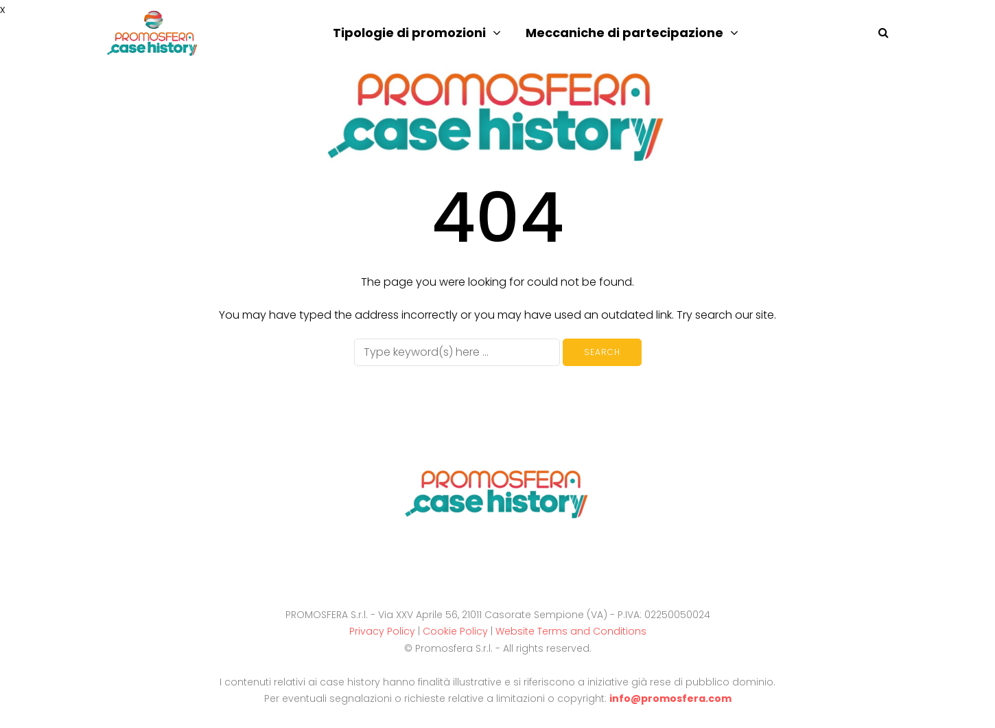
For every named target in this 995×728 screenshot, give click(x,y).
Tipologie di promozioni (409, 32)
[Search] (457, 352)
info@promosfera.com (670, 698)
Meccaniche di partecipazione (624, 32)
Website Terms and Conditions (570, 631)
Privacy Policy (382, 631)
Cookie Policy (455, 631)
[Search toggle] (878, 33)
